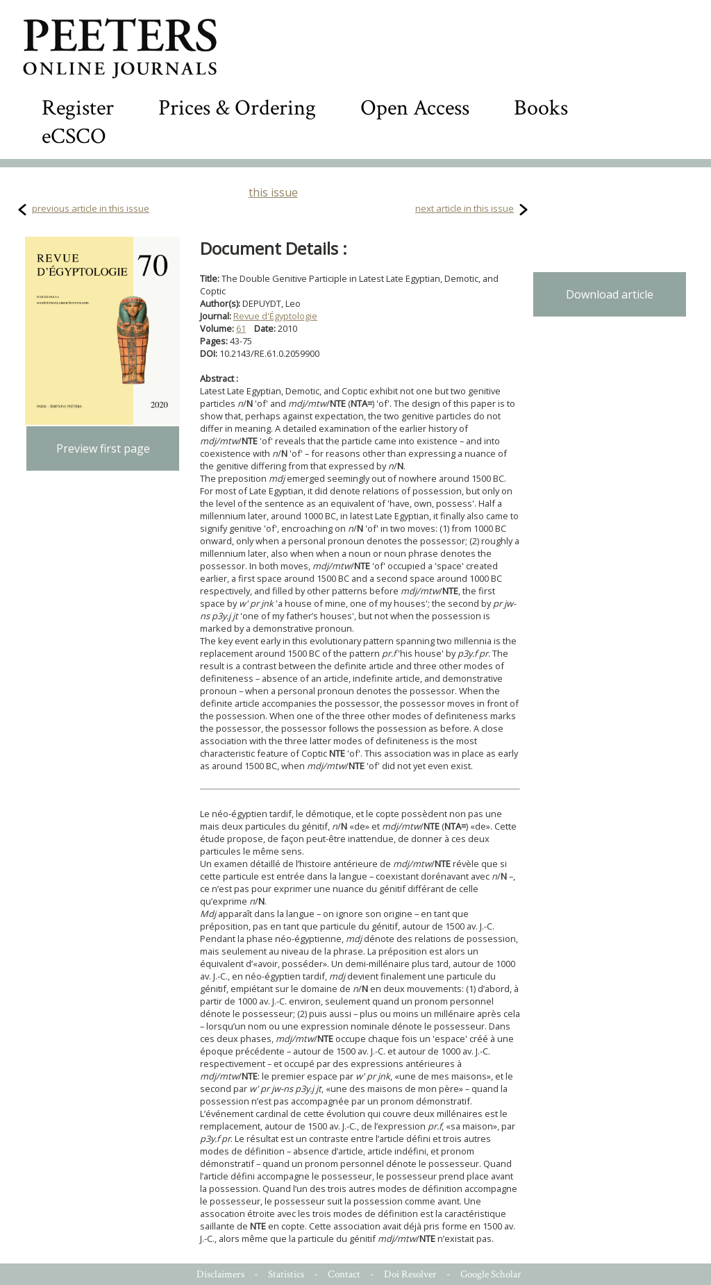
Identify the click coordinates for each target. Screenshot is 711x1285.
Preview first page (103, 448)
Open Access (414, 108)
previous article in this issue (90, 208)
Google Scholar (490, 1274)
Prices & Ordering (237, 108)
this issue (273, 192)
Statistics (286, 1274)
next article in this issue (464, 208)
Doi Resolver (410, 1274)
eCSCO (74, 136)
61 (241, 328)
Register (78, 108)
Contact (344, 1274)
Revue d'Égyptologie (275, 316)
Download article (609, 294)
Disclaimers (220, 1274)
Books (541, 108)
